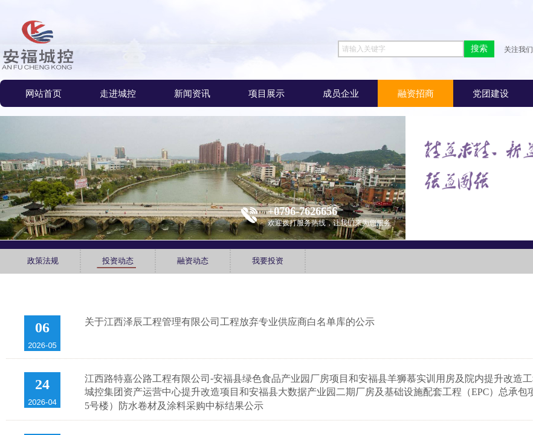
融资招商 (416, 93)
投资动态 (118, 260)
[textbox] (401, 48)
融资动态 (192, 260)
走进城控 (118, 93)
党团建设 (491, 93)
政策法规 (43, 260)
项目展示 (266, 93)
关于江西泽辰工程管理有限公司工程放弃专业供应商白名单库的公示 (230, 322)
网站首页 (43, 93)
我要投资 (267, 260)
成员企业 (341, 93)
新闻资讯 (192, 93)
